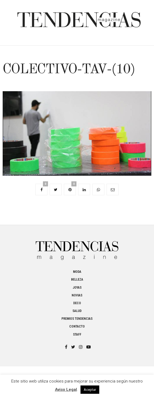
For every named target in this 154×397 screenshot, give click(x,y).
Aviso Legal (66, 389)
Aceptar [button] (90, 390)
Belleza (77, 279)
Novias (77, 295)
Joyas (77, 287)
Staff (77, 334)
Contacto (77, 326)
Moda (77, 272)
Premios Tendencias (77, 319)
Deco (77, 303)
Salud (77, 311)
